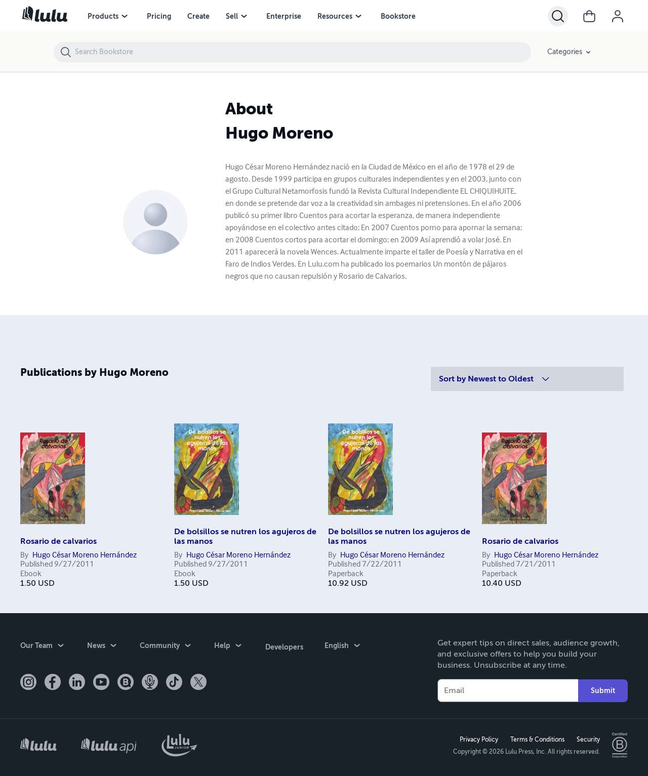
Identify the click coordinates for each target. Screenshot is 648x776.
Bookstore (398, 16)
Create (198, 16)
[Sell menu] (244, 16)
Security (587, 739)
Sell (232, 16)
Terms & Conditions (537, 739)
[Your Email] (507, 690)
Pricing (159, 16)
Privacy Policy (478, 739)
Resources (334, 16)
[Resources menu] (358, 16)
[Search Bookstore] (302, 52)
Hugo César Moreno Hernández (84, 555)
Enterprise (283, 16)
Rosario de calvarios (58, 541)
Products (103, 16)
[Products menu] (124, 16)
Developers (284, 645)
